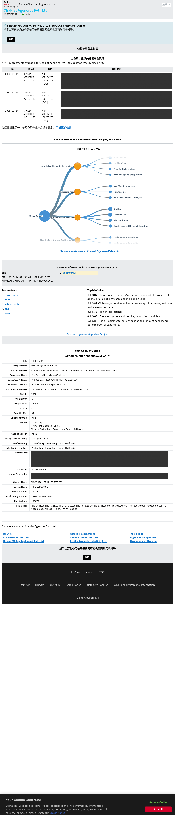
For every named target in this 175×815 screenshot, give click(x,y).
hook (7, 313)
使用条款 (25, 585)
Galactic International (83, 534)
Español (89, 572)
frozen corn (11, 295)
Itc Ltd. (7, 534)
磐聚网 (11, 4)
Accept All (158, 812)
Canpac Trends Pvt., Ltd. (84, 537)
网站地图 (40, 585)
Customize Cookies (97, 585)
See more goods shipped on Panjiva (87, 334)
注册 (11, 39)
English (75, 572)
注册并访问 (69, 273)
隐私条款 (55, 585)
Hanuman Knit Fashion (143, 541)
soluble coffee (13, 304)
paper (8, 299)
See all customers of (89, 251)
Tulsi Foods (136, 534)
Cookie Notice (73, 585)
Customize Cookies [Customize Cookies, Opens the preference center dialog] (158, 805)
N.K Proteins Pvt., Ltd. (16, 537)
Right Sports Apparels (143, 537)
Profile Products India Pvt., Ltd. (88, 541)
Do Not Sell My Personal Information (134, 585)
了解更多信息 (63, 127)
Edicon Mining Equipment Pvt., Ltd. (23, 541)
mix (7, 309)
